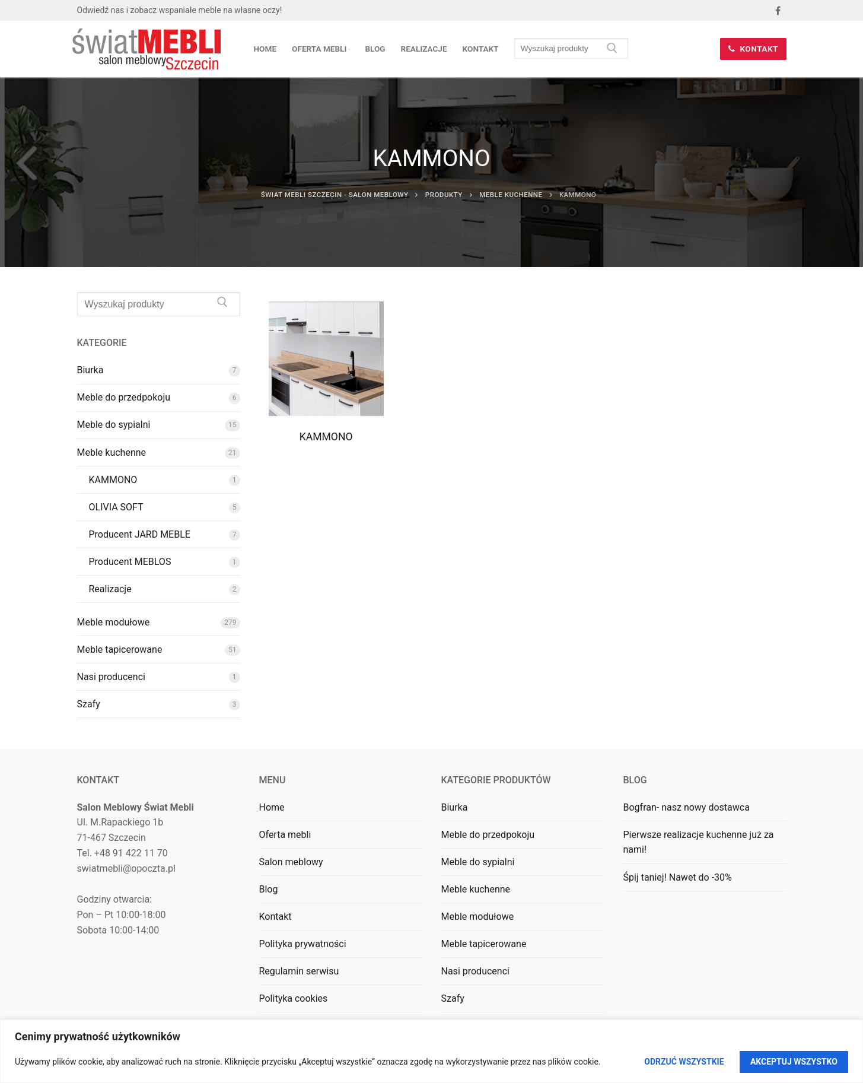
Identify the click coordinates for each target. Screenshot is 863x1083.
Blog (268, 889)
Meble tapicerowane (120, 649)
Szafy (88, 704)
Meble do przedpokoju (124, 397)
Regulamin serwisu (299, 971)
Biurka (90, 370)
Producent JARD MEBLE (139, 534)
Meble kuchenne (112, 452)
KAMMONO (326, 437)
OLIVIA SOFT (116, 507)
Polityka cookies (293, 998)
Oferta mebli (285, 834)
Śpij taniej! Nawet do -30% (677, 877)
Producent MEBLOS (130, 561)
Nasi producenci (111, 676)
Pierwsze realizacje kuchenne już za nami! (698, 842)
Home (272, 807)
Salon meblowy (291, 862)
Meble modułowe (113, 622)
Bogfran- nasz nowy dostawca (686, 807)
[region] (431, 1051)
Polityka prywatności (302, 943)
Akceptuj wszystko (793, 1061)
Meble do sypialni (114, 424)
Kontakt (753, 48)
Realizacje (110, 589)
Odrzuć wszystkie (684, 1061)
